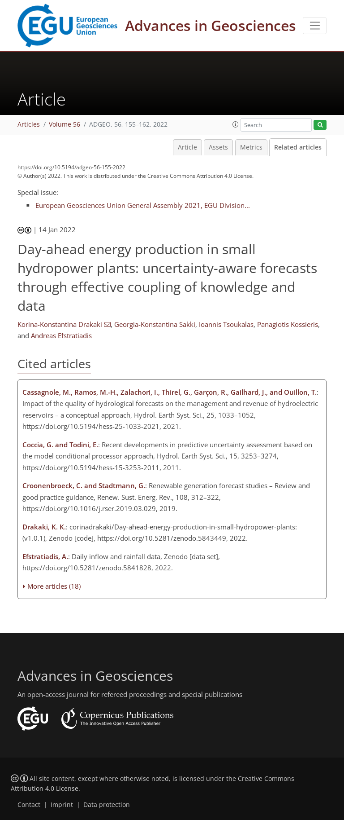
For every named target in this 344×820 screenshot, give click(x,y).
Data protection (106, 805)
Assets (218, 147)
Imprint (62, 805)
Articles (28, 124)
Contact (28, 805)
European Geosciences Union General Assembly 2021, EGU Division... (142, 205)
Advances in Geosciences (210, 25)
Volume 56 (64, 124)
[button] (235, 124)
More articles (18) (54, 586)
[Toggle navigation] (315, 25)
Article (187, 147)
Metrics (251, 147)
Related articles (298, 147)
